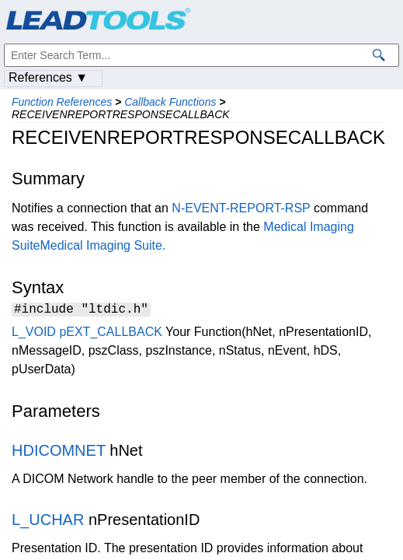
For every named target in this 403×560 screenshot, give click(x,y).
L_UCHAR (48, 521)
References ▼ (48, 77)
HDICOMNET (59, 452)
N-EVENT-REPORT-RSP (241, 208)
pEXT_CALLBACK (110, 334)
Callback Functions (170, 102)
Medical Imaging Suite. (102, 245)
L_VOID (34, 334)
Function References (62, 102)
